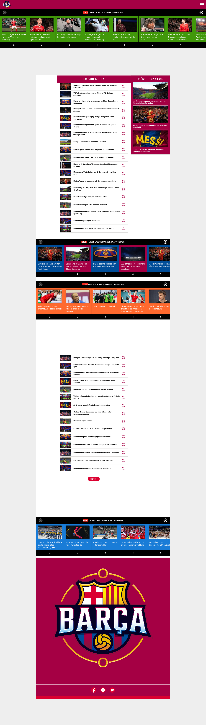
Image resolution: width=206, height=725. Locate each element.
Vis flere (94, 479)
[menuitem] (202, 4)
